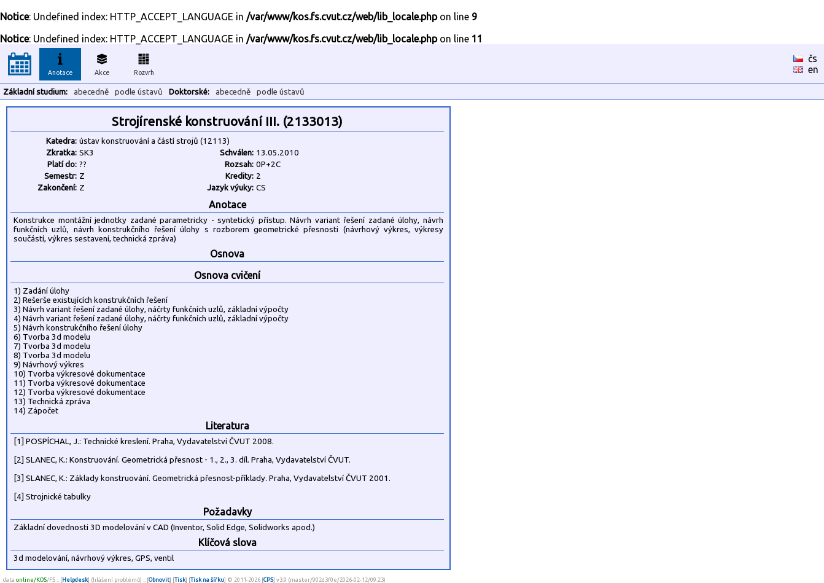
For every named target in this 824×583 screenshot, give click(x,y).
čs (812, 58)
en (813, 69)
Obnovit (159, 579)
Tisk (179, 579)
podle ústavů (139, 91)
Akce (102, 62)
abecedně (91, 91)
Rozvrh (144, 62)
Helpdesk (75, 579)
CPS (268, 579)
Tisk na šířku (207, 579)
